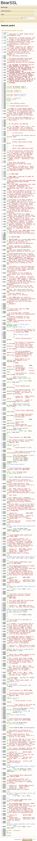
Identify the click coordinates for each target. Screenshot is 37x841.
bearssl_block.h (20, 94)
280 (3, 611)
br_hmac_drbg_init (13, 526)
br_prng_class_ (23, 324)
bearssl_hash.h (19, 96)
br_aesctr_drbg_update (15, 824)
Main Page (4, 7)
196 (3, 445)
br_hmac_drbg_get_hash (15, 611)
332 (3, 708)
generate (21, 404)
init (19, 377)
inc (2, 21)
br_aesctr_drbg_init (14, 766)
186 (3, 428)
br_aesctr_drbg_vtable (15, 724)
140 (3, 334)
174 (3, 404)
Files (19, 14)
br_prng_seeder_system (15, 685)
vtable (31, 455)
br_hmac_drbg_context (16, 464)
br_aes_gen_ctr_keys (20, 711)
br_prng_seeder (22, 649)
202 (3, 455)
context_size (23, 334)
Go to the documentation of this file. (12, 30)
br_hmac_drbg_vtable (14, 473)
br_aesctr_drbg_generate (15, 793)
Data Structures (19, 11)
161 (3, 377)
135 (3, 327)
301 (3, 649)
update (20, 428)
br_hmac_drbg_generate (15, 557)
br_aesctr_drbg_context (16, 715)
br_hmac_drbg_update (14, 586)
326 (3, 698)
